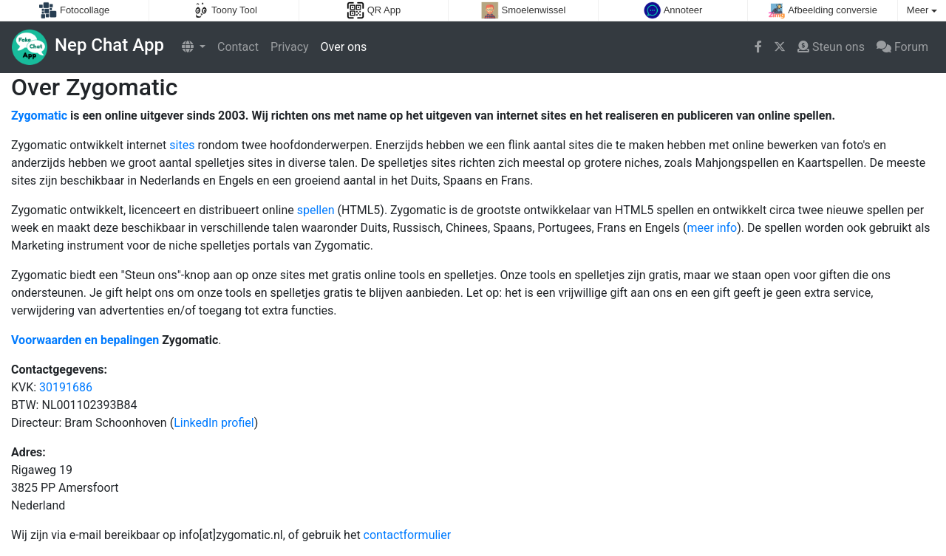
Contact (238, 47)
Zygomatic (39, 116)
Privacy (289, 47)
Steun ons (831, 47)
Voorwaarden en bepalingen (85, 340)
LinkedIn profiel (214, 423)
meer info (712, 228)
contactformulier (408, 535)
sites (181, 145)
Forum (902, 47)
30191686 (65, 387)
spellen (316, 210)
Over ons (344, 47)
